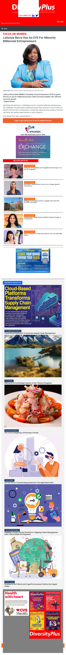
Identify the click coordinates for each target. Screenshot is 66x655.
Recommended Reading (12, 331)
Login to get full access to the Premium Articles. (33, 121)
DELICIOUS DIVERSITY (11, 430)
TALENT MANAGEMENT (12, 530)
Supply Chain (9, 582)
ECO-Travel (9, 381)
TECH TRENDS (9, 480)
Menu (5, 28)
